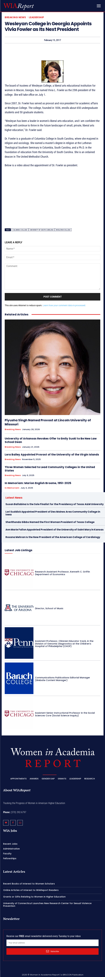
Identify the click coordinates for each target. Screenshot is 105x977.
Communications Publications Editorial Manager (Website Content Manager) (62, 679)
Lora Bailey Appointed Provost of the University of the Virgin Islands (52, 454)
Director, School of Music (49, 608)
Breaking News (15, 17)
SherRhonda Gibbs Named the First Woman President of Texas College (49, 522)
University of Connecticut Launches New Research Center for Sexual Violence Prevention (47, 905)
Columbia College (20, 230)
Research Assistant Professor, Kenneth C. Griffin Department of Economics (62, 573)
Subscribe (52, 951)
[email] (52, 943)
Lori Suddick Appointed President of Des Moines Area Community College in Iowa (52, 513)
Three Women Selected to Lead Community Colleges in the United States (50, 468)
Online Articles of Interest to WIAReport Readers (31, 890)
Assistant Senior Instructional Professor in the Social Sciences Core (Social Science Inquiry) (65, 714)
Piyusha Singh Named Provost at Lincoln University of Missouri (48, 422)
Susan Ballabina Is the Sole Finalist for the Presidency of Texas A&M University (54, 504)
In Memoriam (12, 488)
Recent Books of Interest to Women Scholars (29, 883)
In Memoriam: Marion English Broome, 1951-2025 (38, 483)
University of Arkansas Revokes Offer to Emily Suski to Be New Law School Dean (51, 440)
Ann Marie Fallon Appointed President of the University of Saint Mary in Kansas (54, 529)
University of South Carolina (42, 230)
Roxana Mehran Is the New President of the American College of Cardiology (52, 537)
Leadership (36, 17)
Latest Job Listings (18, 550)
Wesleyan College (63, 230)
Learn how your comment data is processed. (64, 305)
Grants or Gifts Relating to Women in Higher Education (34, 896)
